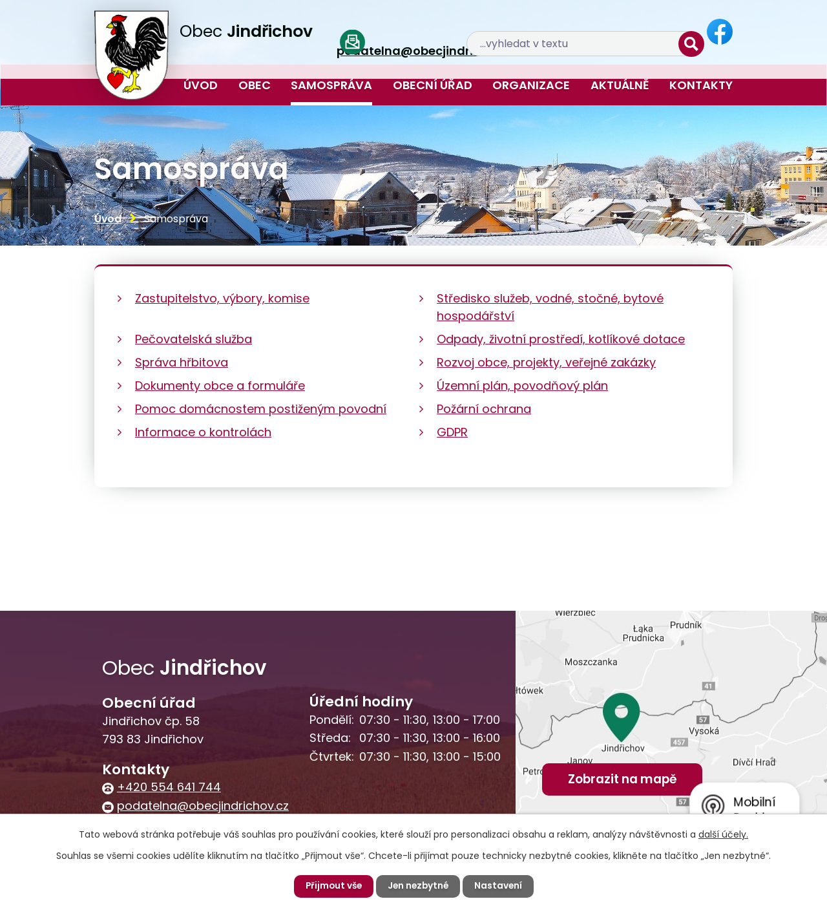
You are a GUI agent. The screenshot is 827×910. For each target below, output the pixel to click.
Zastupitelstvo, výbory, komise (222, 298)
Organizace (531, 85)
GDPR (452, 432)
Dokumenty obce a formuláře (220, 385)
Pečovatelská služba (193, 339)
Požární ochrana (484, 409)
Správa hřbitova (181, 362)
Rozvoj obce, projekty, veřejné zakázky (546, 362)
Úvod (200, 85)
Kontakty (701, 85)
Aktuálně (620, 85)
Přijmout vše (331, 886)
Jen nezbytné (418, 886)
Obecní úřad (432, 85)
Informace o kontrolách (203, 432)
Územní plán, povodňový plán (522, 385)
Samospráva (331, 85)
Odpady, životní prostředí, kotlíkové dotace (561, 339)
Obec (254, 85)
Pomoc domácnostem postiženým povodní (260, 409)
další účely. (723, 834)
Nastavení (500, 886)
